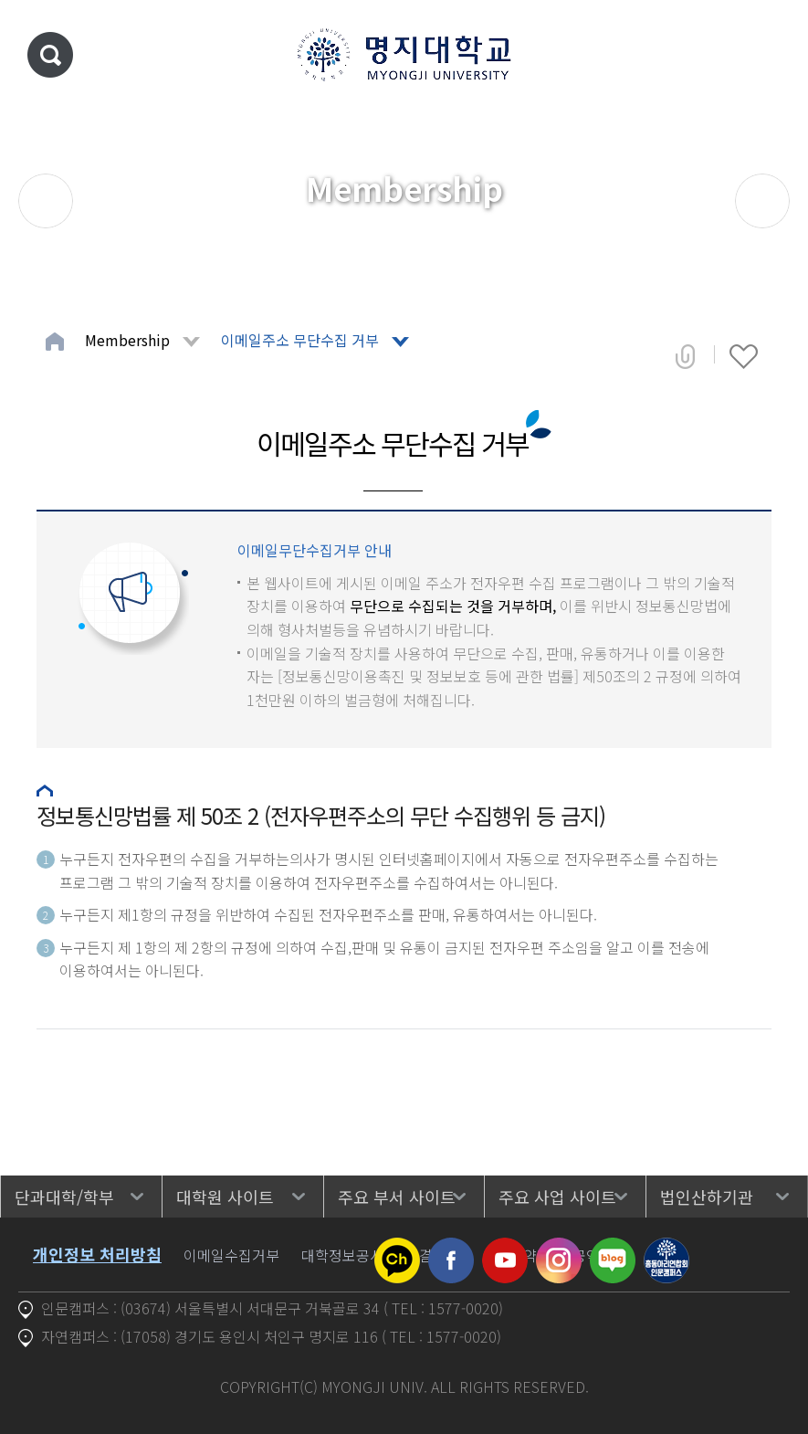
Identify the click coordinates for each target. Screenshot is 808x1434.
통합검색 (50, 55)
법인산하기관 (706, 1196)
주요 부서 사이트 (397, 1196)
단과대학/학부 (64, 1196)
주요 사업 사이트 (557, 1196)
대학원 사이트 (225, 1196)
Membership (127, 340)
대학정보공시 (342, 1255)
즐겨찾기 (743, 356)
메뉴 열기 (767, 55)
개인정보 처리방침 (97, 1254)
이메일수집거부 (231, 1255)
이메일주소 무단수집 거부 (300, 340)
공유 (685, 356)
